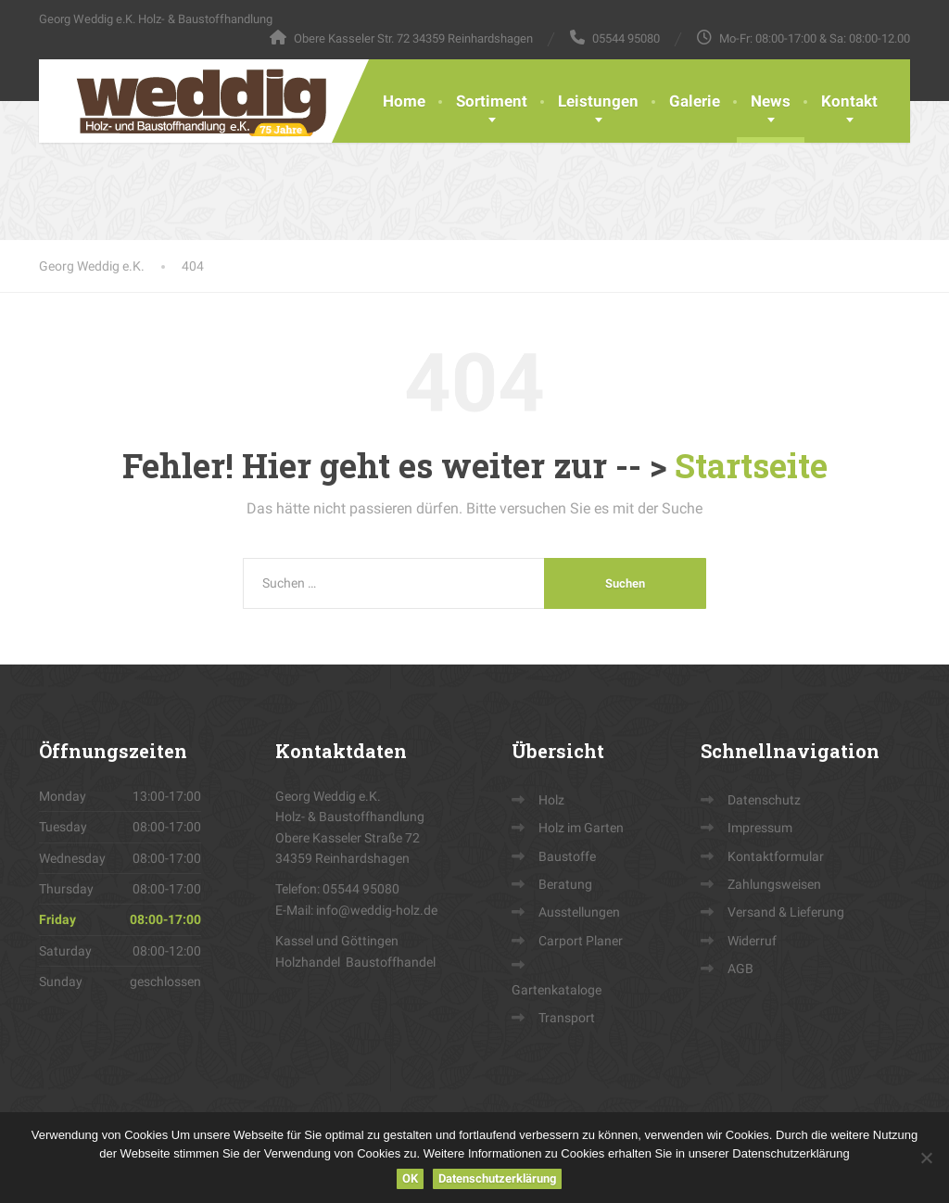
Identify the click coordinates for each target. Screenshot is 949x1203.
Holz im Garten (581, 827)
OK (410, 1178)
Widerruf (752, 940)
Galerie (694, 101)
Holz (551, 799)
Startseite (751, 465)
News (771, 101)
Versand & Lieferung (786, 912)
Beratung (565, 884)
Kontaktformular (776, 856)
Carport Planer (580, 940)
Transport (566, 1017)
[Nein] (926, 1157)
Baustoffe (567, 856)
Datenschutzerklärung (497, 1178)
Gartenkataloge (556, 989)
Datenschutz (764, 799)
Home (404, 101)
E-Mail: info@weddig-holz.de (356, 910)
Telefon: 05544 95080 (337, 888)
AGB (740, 968)
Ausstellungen (579, 912)
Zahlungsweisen (774, 884)
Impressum (760, 827)
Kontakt (849, 101)
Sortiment (491, 101)
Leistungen (598, 101)
